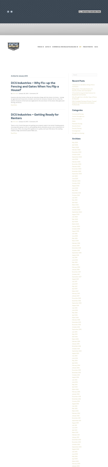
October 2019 (76, 229)
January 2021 (75, 207)
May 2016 (74, 312)
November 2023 (76, 171)
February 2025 (76, 161)
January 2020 (76, 226)
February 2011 (76, 435)
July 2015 (74, 332)
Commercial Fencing (77, 114)
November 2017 (76, 272)
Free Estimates (88, 47)
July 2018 (74, 257)
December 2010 (76, 439)
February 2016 (76, 320)
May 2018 (74, 262)
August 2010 (75, 449)
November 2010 (76, 442)
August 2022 (75, 185)
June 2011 (74, 427)
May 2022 (75, 190)
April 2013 (74, 387)
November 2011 (76, 418)
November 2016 (76, 300)
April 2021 (74, 202)
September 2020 (77, 212)
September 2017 (76, 276)
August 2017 (75, 279)
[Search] (84, 74)
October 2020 (76, 209)
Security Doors (76, 126)
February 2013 (76, 391)
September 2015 (76, 329)
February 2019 (76, 243)
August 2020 (75, 214)
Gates (47, 47)
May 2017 (74, 286)
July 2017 (74, 281)
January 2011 (75, 437)
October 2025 (76, 154)
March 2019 (75, 241)
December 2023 (76, 169)
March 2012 (75, 411)
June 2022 (75, 188)
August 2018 (75, 255)
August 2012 (75, 404)
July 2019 (74, 233)
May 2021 (74, 200)
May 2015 (74, 334)
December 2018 (76, 248)
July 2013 (74, 380)
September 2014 (77, 351)
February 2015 (76, 341)
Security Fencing (76, 128)
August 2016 (75, 305)
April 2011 (74, 430)
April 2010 (75, 459)
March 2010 (75, 461)
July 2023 (75, 176)
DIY (80, 47)
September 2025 (77, 157)
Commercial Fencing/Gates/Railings (64, 47)
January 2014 (76, 368)
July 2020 (75, 217)
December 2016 (76, 298)
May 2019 (74, 238)
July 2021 (74, 197)
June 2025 (75, 159)
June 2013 (75, 382)
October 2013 (76, 375)
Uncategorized (76, 131)
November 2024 (76, 164)
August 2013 (75, 377)
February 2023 (76, 181)
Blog (96, 47)
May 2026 (75, 142)
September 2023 (77, 173)
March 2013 (75, 389)
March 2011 (75, 432)
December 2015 (76, 322)
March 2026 (75, 147)
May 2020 (75, 219)
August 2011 (75, 423)
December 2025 (76, 152)
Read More (14, 105)
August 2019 (75, 231)
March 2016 (75, 317)
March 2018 (75, 264)
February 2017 (76, 293)
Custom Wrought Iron (78, 116)
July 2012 (74, 406)
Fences (40, 47)
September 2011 (76, 420)
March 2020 (75, 224)
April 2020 (75, 221)
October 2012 (76, 401)
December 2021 (76, 193)
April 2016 (75, 315)
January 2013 (75, 394)
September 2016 (76, 303)
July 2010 (74, 451)
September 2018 (76, 253)
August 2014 (75, 353)
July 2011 (74, 425)
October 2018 (76, 250)
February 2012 (76, 413)
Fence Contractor (77, 119)
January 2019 (75, 245)
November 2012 (76, 399)
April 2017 (74, 288)
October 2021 (76, 195)
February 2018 (76, 267)
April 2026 (75, 145)
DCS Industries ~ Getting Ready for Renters (35, 116)
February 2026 (76, 149)
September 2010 (77, 447)
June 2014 (75, 358)
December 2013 (76, 370)
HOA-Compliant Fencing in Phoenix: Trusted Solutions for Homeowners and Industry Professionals (84, 103)
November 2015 (76, 324)
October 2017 (76, 274)
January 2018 (75, 269)
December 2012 (76, 396)
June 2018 (75, 260)
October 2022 (76, 183)
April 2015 (75, 336)
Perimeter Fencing (77, 123)
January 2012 (75, 415)
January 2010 (76, 466)
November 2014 (76, 346)
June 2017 (75, 284)
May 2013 (74, 384)
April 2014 (75, 363)
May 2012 (74, 408)
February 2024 (76, 166)
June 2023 (75, 178)
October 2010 (76, 444)
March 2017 (75, 291)
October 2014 (76, 348)
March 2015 (75, 339)
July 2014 (74, 356)
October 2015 (76, 327)
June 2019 (75, 236)
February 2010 (76, 463)
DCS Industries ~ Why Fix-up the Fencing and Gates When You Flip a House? (35, 86)
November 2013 (76, 372)
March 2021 (75, 205)
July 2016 (74, 308)
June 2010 (75, 454)
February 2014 (76, 365)
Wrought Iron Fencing (78, 133)
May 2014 (75, 360)
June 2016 (75, 310)
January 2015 (75, 344)
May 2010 (75, 456)
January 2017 (75, 296)
